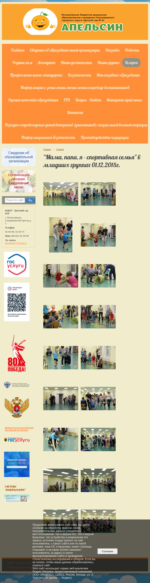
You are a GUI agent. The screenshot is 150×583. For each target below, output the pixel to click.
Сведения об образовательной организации (65, 50)
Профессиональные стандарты (36, 75)
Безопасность (79, 75)
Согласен (107, 551)
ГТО (67, 99)
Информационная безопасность (48, 137)
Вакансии (75, 112)
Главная (17, 50)
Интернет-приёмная (124, 99)
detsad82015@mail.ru (16, 243)
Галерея (131, 62)
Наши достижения (76, 62)
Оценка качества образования (33, 99)
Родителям (22, 62)
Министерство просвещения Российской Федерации (19, 429)
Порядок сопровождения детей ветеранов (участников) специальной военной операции (76, 124)
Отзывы (112, 50)
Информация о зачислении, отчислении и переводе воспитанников (75, 87)
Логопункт (46, 62)
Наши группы (108, 62)
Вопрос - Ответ (88, 99)
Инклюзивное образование (118, 75)
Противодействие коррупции (105, 137)
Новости (132, 50)
